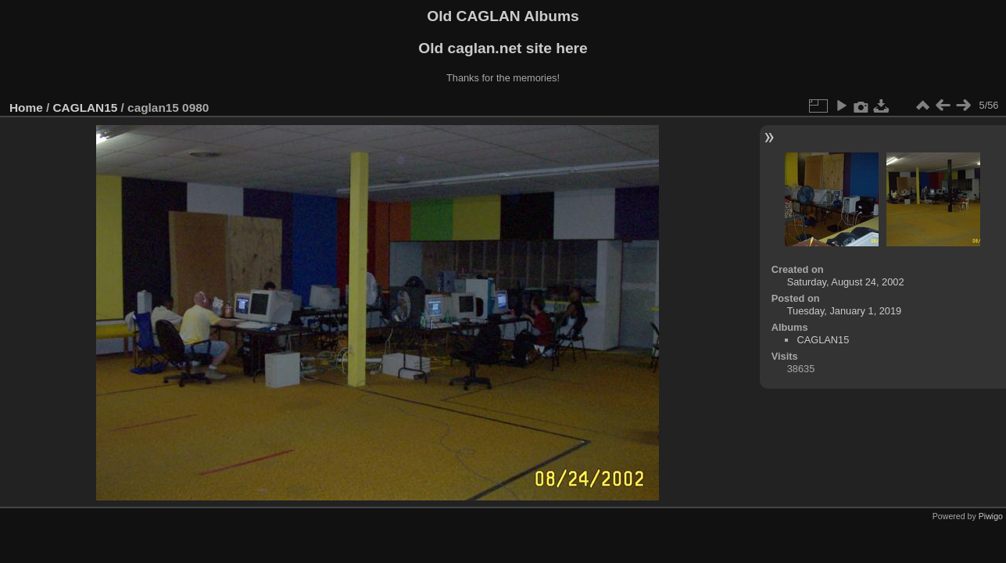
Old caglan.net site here (502, 48)
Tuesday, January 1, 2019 (844, 311)
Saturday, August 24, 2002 (845, 282)
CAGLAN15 (85, 107)
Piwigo (991, 516)
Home (26, 107)
